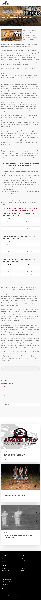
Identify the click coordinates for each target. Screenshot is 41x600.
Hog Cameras (5, 561)
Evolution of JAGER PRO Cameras (9, 389)
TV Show (22, 561)
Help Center (5, 568)
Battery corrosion (5, 386)
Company (23, 558)
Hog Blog (23, 560)
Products (23, 568)
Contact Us (23, 570)
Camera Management (26, 572)
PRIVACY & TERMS (32, 595)
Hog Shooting (5, 560)
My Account (4, 572)
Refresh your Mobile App (7, 383)
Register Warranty (6, 570)
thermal (6, 64)
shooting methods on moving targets (10, 62)
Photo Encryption (5, 392)
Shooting (12, 20)
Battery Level (4, 395)
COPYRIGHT (25, 595)
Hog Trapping (5, 558)
